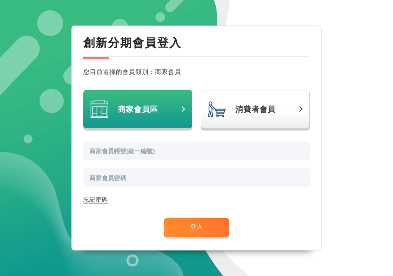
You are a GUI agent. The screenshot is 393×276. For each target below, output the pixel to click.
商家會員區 (138, 109)
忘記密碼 (95, 199)
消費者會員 (255, 109)
